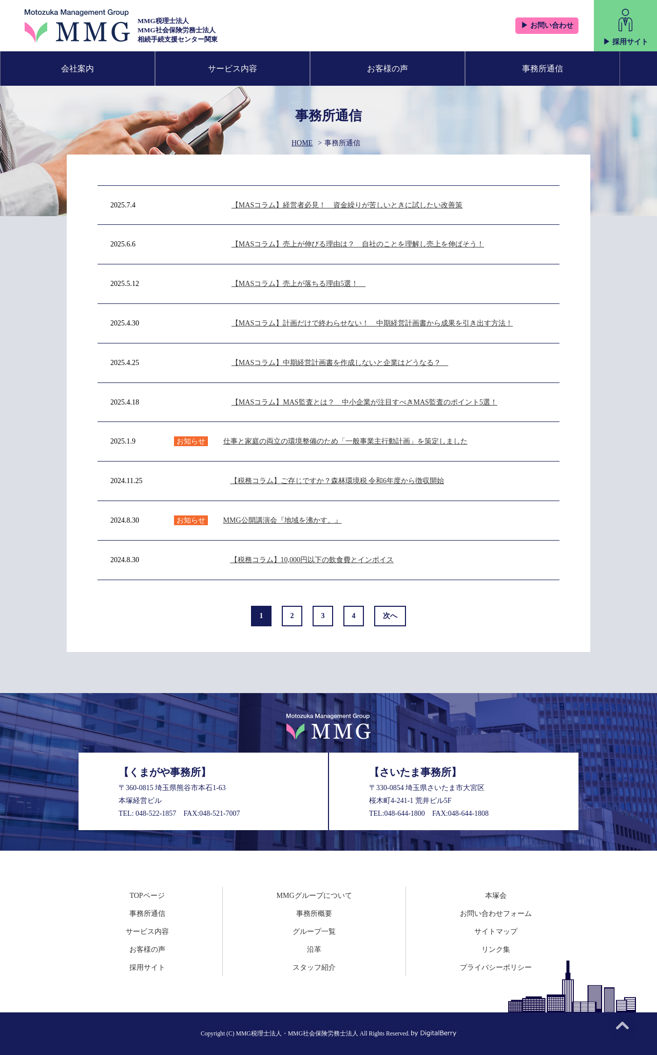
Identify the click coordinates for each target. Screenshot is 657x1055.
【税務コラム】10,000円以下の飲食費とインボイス (312, 560)
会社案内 (77, 68)
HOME (302, 143)
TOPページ (146, 895)
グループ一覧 (314, 931)
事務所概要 (314, 913)
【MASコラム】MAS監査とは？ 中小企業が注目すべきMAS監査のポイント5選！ (364, 402)
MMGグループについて (314, 895)
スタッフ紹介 (314, 967)
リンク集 (495, 949)
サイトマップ (495, 931)
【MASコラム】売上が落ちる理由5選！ (298, 283)
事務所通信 (542, 68)
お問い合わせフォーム (496, 913)
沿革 (314, 949)
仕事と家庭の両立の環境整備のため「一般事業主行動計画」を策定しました (345, 441)
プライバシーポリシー (496, 967)
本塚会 (496, 895)
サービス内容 (232, 68)
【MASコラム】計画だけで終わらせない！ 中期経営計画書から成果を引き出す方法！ (372, 323)
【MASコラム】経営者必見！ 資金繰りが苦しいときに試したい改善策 (346, 205)
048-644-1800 (404, 813)
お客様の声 (387, 68)
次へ (390, 616)
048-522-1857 (156, 813)
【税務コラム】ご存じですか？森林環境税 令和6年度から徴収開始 (337, 481)
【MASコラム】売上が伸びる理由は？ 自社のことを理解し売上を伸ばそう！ (357, 244)
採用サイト (147, 967)
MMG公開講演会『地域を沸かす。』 (282, 520)
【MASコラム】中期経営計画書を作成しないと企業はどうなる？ (339, 363)
